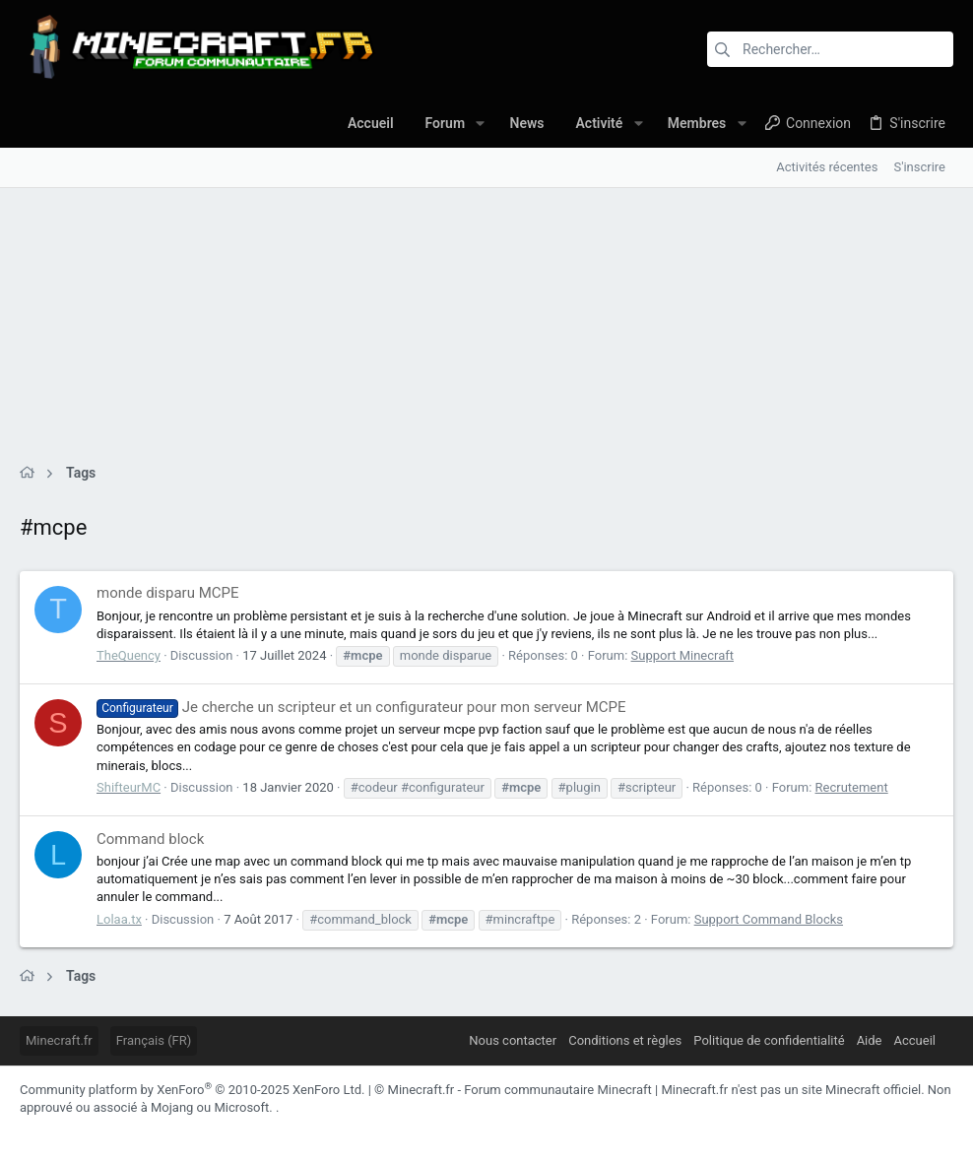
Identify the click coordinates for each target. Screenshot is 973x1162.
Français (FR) (154, 1040)
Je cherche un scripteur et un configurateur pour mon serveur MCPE (361, 707)
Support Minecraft (682, 655)
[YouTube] (235, 1132)
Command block (150, 839)
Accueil (915, 1040)
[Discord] (58, 1132)
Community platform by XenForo (192, 1089)
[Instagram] (88, 1132)
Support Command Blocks (768, 919)
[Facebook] (28, 1132)
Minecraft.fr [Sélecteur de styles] (59, 1040)
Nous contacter (512, 1040)
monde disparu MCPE (167, 593)
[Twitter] (206, 1132)
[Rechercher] (830, 49)
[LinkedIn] (117, 1132)
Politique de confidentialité (768, 1040)
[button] (480, 123)
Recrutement (851, 787)
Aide (869, 1040)
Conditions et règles (624, 1040)
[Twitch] (176, 1132)
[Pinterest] (147, 1132)
